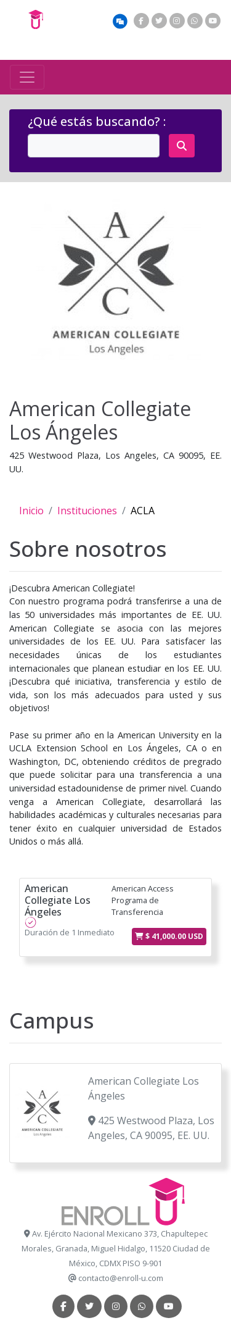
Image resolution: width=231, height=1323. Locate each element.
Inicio (31, 510)
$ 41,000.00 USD (169, 936)
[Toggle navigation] (27, 77)
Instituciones (87, 510)
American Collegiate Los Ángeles (58, 900)
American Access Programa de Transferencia (142, 900)
